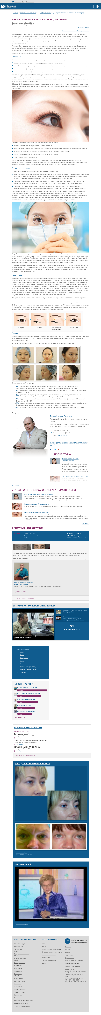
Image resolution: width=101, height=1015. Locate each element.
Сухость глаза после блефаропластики (75, 476)
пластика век (64, 442)
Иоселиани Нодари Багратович (26, 711)
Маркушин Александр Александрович (28, 693)
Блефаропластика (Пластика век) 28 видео (34, 606)
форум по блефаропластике (28, 727)
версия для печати (83, 27)
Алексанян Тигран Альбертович (26, 699)
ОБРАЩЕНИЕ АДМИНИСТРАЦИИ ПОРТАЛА (27, 747)
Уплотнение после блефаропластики (36, 513)
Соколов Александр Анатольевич (27, 687)
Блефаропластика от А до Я (23, 734)
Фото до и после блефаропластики (32, 763)
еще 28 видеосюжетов (72, 629)
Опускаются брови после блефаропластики (70, 460)
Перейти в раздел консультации (24, 598)
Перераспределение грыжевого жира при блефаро (30, 740)
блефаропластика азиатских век (78, 442)
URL (17, 386)
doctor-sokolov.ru (63, 435)
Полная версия (30, 1)
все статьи (85, 524)
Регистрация (18, 1)
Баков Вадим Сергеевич (24, 705)
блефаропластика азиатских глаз (65, 444)
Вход (23, 1)
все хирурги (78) (19, 717)
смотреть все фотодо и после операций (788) (23, 853)
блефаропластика (55, 442)
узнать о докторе (20, 592)
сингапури (53, 444)
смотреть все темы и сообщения (25, 755)
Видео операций (23, 864)
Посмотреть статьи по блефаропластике (75, 31)
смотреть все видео (21, 924)
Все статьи (15, 486)
